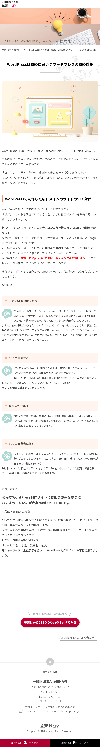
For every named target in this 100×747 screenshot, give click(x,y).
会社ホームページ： (50, 706)
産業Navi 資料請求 (25, 742)
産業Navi (6, 49)
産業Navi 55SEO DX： (50, 711)
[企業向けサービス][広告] (26, 49)
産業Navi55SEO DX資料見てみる (50, 622)
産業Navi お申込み (75, 742)
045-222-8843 (50, 697)
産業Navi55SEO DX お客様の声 (75, 637)
